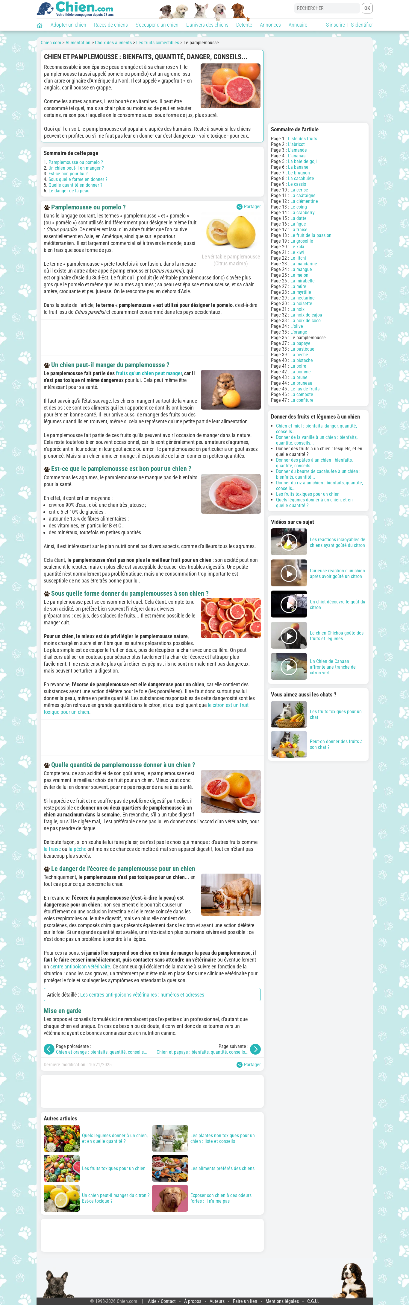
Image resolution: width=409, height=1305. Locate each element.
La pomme (300, 372)
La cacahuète (301, 178)
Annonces (270, 25)
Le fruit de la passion (310, 235)
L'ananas (296, 156)
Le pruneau (301, 383)
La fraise (298, 229)
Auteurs (217, 1301)
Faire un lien (245, 1301)
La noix (297, 309)
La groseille (301, 241)
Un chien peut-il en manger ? (76, 168)
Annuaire (298, 25)
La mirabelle (302, 281)
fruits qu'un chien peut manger (149, 373)
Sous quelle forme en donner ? (78, 179)
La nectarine (302, 298)
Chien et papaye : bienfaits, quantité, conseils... (203, 1052)
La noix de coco (305, 320)
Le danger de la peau (69, 191)
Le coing (298, 207)
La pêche (299, 355)
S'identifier (362, 25)
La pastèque (302, 349)
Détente (244, 25)
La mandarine (303, 264)
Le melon (299, 275)
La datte (298, 218)
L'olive (296, 326)
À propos (192, 1301)
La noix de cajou (306, 315)
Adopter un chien (68, 25)
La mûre (298, 286)
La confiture (301, 400)
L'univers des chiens (207, 25)
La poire (298, 366)
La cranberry (302, 212)
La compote (301, 394)
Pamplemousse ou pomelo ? (76, 162)
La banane (298, 167)
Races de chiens (111, 25)
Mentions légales (282, 1301)
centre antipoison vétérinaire (80, 966)
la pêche (77, 849)
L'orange (298, 332)
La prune (298, 377)
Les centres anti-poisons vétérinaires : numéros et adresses (142, 994)
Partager (249, 207)
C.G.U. (313, 1301)
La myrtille (300, 292)
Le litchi (298, 258)
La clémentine (304, 201)
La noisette (301, 303)
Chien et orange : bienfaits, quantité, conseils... (101, 1052)
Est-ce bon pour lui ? (68, 174)
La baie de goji (302, 161)
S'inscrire (335, 25)
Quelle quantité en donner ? (75, 185)
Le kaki (297, 247)
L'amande (297, 150)
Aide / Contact (162, 1301)
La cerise (299, 190)
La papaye (300, 343)
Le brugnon (299, 173)
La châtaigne (303, 195)
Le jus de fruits (304, 389)
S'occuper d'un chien (157, 25)
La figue (298, 224)
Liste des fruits (302, 139)
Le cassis (297, 184)
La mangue (301, 269)
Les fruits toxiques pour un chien (308, 494)
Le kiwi (297, 252)
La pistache (301, 360)
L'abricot (296, 144)
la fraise (52, 849)
